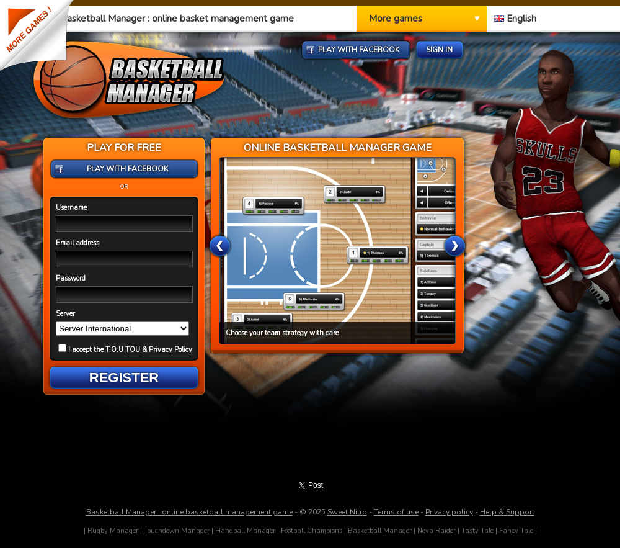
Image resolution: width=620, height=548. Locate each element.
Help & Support (507, 512)
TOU (132, 349)
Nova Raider (436, 531)
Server (65, 313)
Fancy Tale (516, 531)
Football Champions (311, 531)
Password (71, 278)
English (515, 18)
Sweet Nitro (347, 512)
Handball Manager (245, 531)
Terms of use (396, 512)
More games (395, 18)
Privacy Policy (170, 349)
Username (71, 207)
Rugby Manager (112, 531)
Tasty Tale (477, 531)
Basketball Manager (380, 531)
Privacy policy (449, 512)
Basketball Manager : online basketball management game (189, 512)
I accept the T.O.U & (125, 349)
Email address (77, 243)
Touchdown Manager (177, 531)
